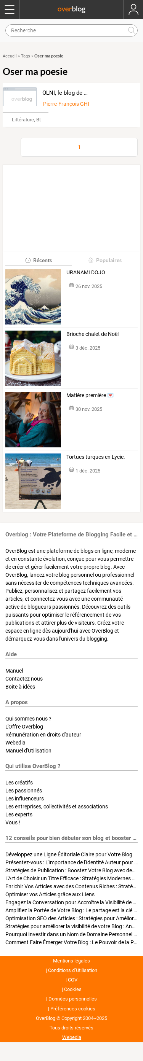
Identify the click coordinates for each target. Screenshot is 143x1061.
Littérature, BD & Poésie (37, 119)
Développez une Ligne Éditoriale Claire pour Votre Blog (68, 854)
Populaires (105, 260)
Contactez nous (24, 679)
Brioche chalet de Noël (92, 334)
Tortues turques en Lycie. (95, 457)
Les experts (18, 814)
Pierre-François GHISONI (72, 104)
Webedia (15, 743)
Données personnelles (72, 999)
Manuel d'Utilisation (28, 751)
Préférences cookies (72, 1009)
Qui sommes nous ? (28, 719)
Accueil (10, 56)
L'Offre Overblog (24, 727)
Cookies (73, 989)
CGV (72, 980)
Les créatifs (19, 782)
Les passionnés (23, 790)
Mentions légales (71, 961)
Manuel (14, 671)
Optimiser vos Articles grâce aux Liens (50, 894)
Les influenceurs (24, 798)
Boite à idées (20, 687)
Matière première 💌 (90, 395)
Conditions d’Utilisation (72, 970)
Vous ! (12, 822)
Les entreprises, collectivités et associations (56, 806)
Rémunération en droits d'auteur (43, 735)
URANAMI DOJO (85, 272)
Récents (38, 260)
